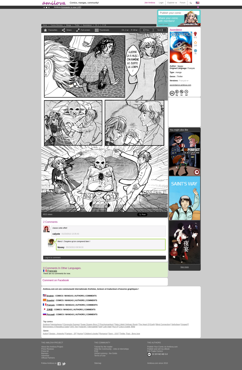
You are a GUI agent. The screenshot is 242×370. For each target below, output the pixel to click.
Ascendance (87, 25)
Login (161, 3)
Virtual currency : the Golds (105, 353)
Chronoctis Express (71, 324)
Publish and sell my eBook (158, 349)
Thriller (77, 25)
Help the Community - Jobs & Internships (111, 349)
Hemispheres (56, 324)
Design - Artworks (56, 334)
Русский (49, 314)
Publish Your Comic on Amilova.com (162, 347)
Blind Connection (163, 324)
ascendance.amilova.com (180, 85)
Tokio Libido (119, 324)
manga (68, 25)
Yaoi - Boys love (133, 334)
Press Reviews (47, 349)
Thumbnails (104, 30)
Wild (133, 327)
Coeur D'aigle (125, 327)
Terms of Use (99, 356)
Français (50, 271)
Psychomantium (106, 324)
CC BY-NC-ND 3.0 (157, 354)
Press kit (45, 351)
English (48, 296)
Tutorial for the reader (103, 347)
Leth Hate (107, 327)
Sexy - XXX (113, 334)
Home (45, 25)
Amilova (46, 324)
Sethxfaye (175, 324)
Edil (100, 327)
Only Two (74, 327)
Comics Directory (57, 25)
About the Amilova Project (52, 347)
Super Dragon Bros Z (90, 324)
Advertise (45, 356)
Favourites (52, 30)
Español (48, 300)
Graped (184, 324)
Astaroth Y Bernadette (88, 327)
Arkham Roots (132, 324)
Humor (80, 334)
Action (45, 334)
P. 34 (104, 25)
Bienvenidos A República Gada (56, 327)
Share (68, 30)
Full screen (85, 30)
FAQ (96, 351)
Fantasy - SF (70, 334)
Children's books (91, 334)
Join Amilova (149, 3)
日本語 (48, 309)
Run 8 (115, 327)
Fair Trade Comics (155, 351)
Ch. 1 (97, 25)
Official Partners (48, 358)
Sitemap (97, 363)
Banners (44, 353)
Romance (103, 334)
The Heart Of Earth (147, 324)
